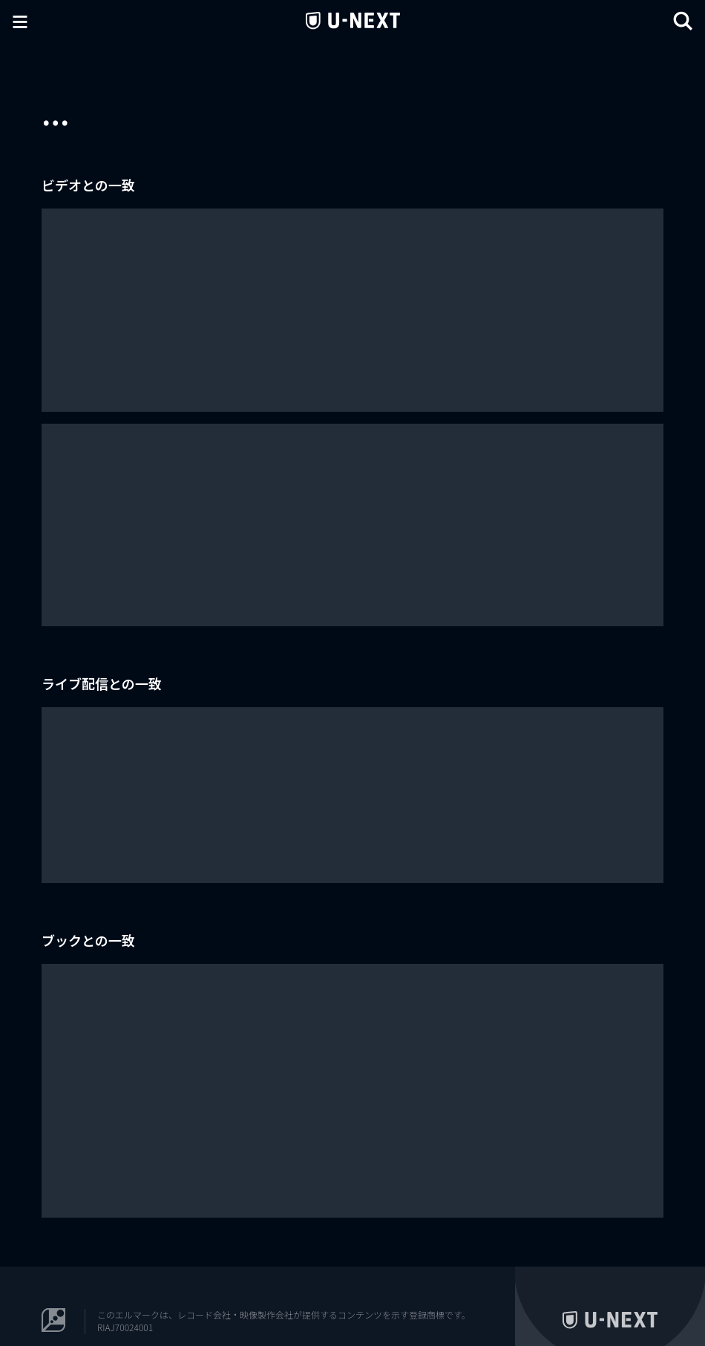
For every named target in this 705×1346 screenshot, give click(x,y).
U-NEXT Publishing (580, 1295)
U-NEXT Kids (652, 1295)
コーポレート (645, 1273)
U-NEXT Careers (579, 1273)
